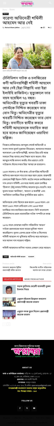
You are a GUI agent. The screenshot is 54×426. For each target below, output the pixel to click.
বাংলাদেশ (31, 257)
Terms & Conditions (43, 418)
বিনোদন (12, 10)
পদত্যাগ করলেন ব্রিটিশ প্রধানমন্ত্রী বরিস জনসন (12, 269)
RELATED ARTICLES (12, 279)
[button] (4, 3)
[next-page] (8, 324)
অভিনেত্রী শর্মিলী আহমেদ (17, 257)
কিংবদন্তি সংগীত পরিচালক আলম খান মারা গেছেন (40, 269)
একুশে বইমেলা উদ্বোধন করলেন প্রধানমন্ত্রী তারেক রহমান (31, 301)
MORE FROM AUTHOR (34, 279)
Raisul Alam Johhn (12, 28)
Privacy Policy (28, 418)
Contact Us (17, 418)
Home (5, 10)
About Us (6, 418)
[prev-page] (4, 324)
